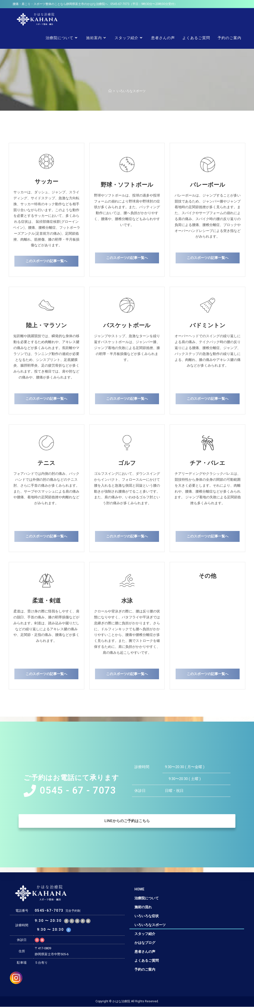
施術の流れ (143, 907)
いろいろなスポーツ (150, 925)
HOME (139, 889)
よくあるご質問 (146, 960)
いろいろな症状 (146, 916)
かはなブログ (144, 943)
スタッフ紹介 (144, 934)
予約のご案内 (144, 969)
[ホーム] (110, 91)
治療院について (146, 898)
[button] (46, 261)
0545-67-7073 (119, 4)
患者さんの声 (144, 952)
